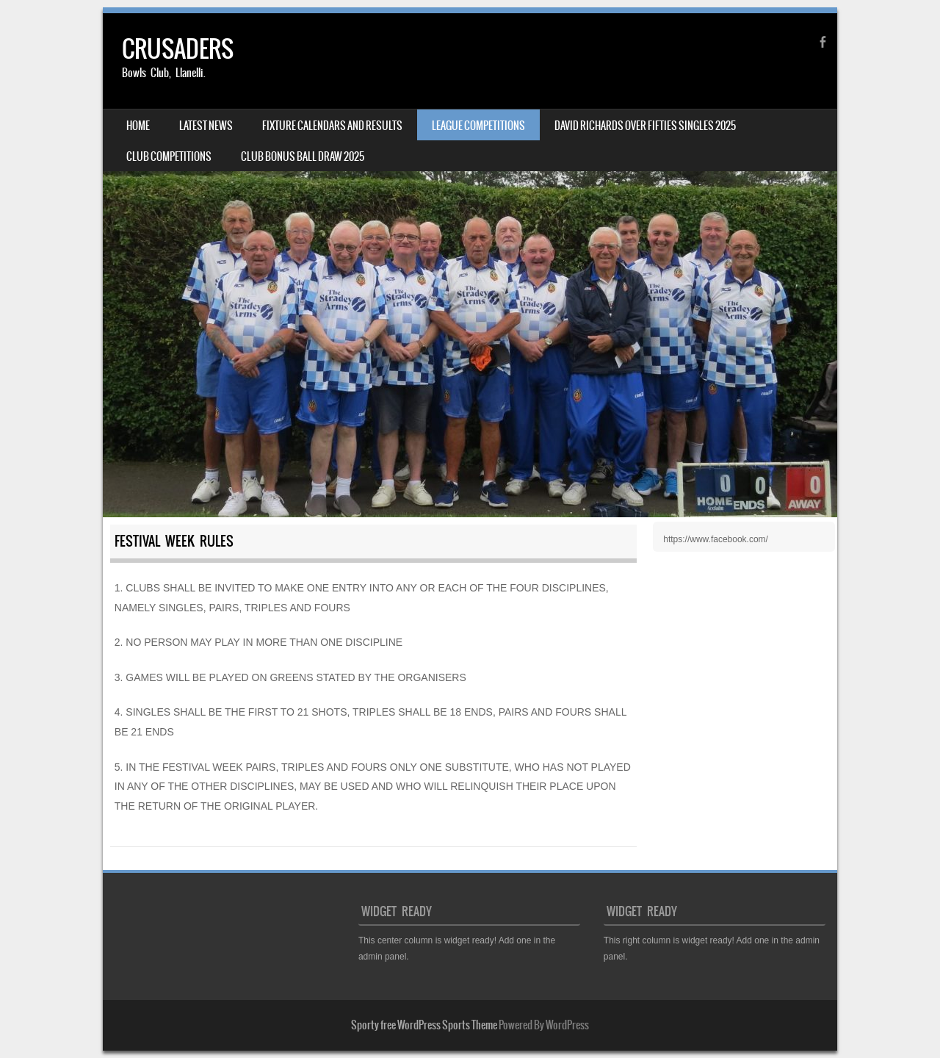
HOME (138, 126)
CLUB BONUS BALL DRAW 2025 (302, 156)
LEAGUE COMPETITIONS (478, 126)
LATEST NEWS (206, 126)
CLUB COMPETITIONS (169, 156)
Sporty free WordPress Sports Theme (424, 1025)
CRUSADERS (178, 49)
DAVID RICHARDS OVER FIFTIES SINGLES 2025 (645, 126)
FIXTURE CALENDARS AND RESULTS (332, 126)
